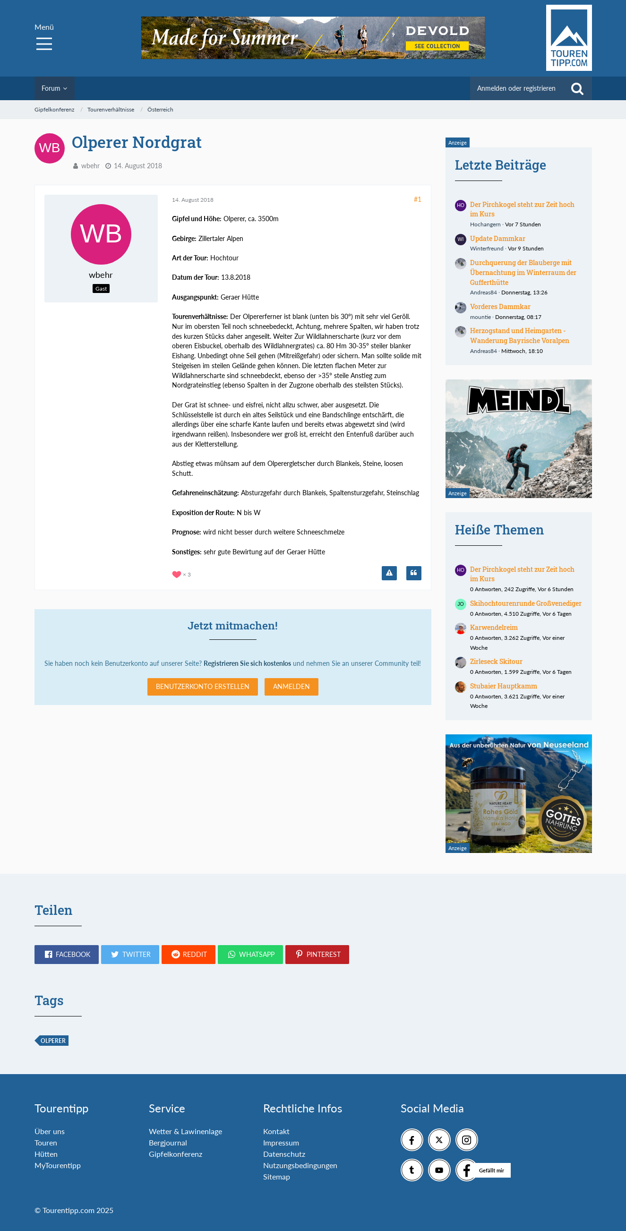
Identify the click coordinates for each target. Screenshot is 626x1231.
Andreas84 (483, 292)
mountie (480, 316)
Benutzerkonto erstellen (202, 686)
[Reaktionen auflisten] (182, 573)
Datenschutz (284, 1153)
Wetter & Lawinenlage (185, 1131)
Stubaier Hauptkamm (503, 685)
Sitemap (276, 1176)
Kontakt (276, 1131)
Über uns (49, 1131)
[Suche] (577, 88)
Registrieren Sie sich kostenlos (247, 663)
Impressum (281, 1142)
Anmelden (291, 686)
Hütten (46, 1153)
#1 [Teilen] (417, 199)
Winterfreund (487, 248)
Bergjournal (168, 1142)
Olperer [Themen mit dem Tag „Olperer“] (53, 1040)
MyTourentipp (57, 1165)
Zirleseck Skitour (496, 661)
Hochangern (485, 224)
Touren (45, 1142)
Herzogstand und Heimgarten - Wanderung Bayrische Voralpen (519, 335)
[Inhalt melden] (389, 573)
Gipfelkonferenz (175, 1153)
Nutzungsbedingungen (300, 1165)
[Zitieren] (413, 573)
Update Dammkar (497, 238)
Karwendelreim (494, 627)
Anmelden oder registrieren (516, 88)
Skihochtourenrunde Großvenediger (526, 603)
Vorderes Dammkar (500, 306)
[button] (66, 954)
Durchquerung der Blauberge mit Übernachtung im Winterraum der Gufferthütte (523, 272)
